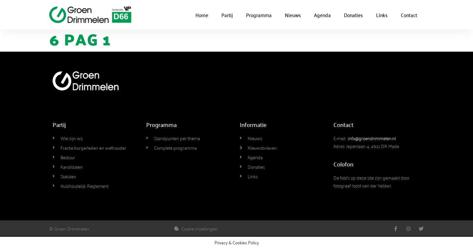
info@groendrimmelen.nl (372, 138)
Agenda (322, 14)
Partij (227, 14)
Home (201, 14)
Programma (259, 14)
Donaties (353, 14)
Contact (409, 14)
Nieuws (293, 14)
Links (382, 14)
